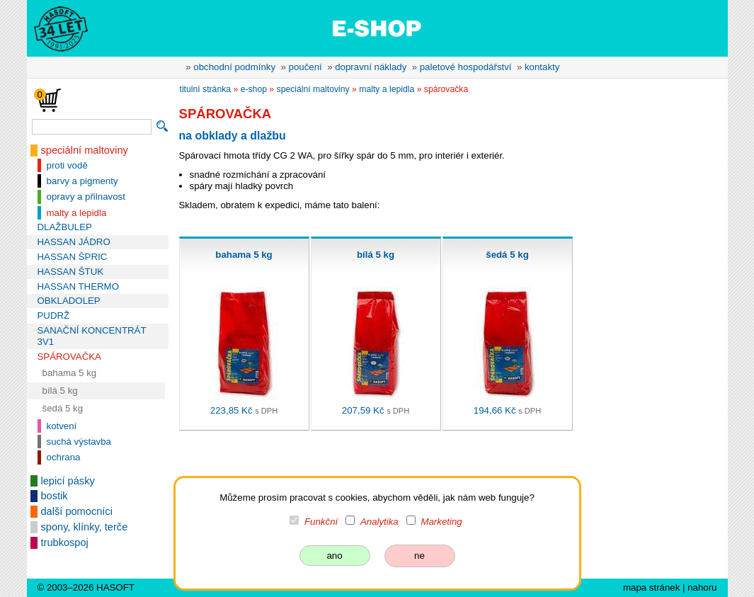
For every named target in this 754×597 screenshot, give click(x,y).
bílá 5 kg (60, 390)
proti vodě (67, 165)
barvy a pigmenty (82, 181)
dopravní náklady (370, 67)
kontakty (542, 67)
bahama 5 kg (69, 373)
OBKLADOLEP (69, 300)
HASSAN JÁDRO (74, 242)
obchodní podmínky (234, 67)
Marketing (441, 521)
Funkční (321, 521)
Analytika (379, 521)
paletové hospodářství (466, 67)
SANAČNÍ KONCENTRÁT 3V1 (92, 336)
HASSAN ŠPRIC (73, 256)
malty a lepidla (77, 212)
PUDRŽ (54, 315)
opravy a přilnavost (86, 196)
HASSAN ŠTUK (71, 271)
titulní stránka (206, 89)
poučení (305, 67)
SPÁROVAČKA (69, 356)
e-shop (254, 89)
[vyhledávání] (92, 127)
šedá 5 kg (63, 408)
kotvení (62, 426)
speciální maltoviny (84, 150)
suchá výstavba (79, 441)
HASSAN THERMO (78, 286)
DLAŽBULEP (65, 227)
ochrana (64, 457)
